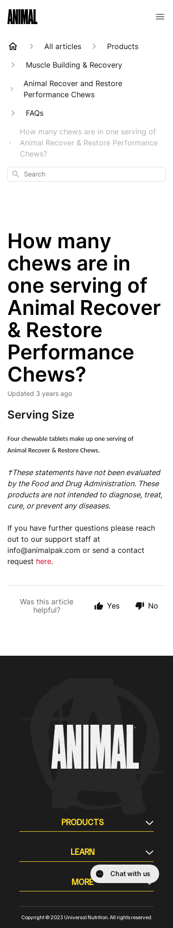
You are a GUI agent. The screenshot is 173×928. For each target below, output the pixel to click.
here (43, 561)
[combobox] (86, 174)
